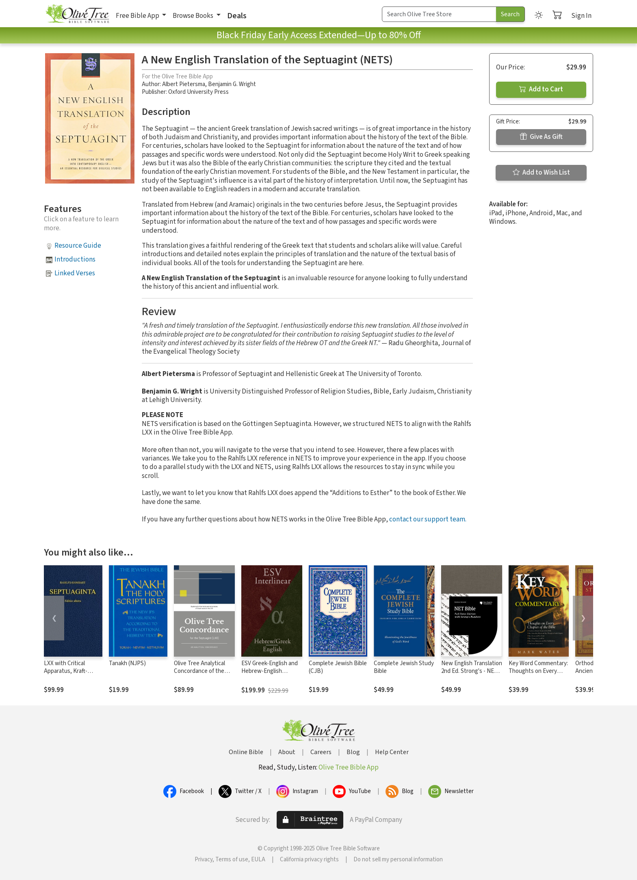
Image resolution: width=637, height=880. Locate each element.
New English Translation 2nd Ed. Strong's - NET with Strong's (471, 671)
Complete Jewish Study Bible (404, 667)
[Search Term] (439, 14)
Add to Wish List (541, 172)
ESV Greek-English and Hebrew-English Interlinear (269, 671)
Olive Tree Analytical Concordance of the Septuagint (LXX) (199, 671)
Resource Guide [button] (77, 246)
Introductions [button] (74, 259)
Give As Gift (541, 137)
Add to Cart (541, 89)
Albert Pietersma (183, 84)
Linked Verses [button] (74, 273)
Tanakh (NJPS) (127, 663)
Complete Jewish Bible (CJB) (338, 667)
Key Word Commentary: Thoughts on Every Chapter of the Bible (538, 671)
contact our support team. (427, 519)
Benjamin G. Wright (232, 84)
